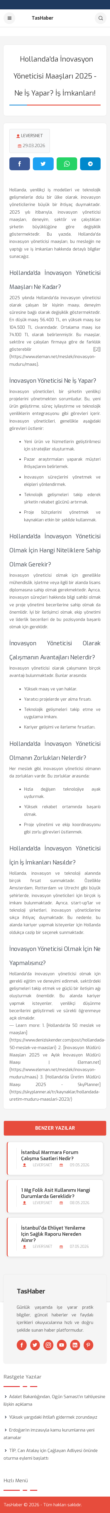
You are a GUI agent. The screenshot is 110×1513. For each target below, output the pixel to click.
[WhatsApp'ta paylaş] (67, 163)
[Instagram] (48, 1345)
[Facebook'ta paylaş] (19, 163)
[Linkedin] (75, 1345)
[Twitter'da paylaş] (43, 163)
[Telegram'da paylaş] (90, 163)
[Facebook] (22, 1345)
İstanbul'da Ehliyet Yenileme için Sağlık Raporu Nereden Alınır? (53, 1234)
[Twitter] (35, 1345)
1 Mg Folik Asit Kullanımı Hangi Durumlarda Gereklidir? (55, 1193)
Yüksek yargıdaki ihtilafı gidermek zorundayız (53, 1417)
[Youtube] (62, 1345)
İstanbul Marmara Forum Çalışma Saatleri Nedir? (49, 1155)
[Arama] (100, 18)
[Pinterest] (89, 1345)
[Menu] (9, 18)
